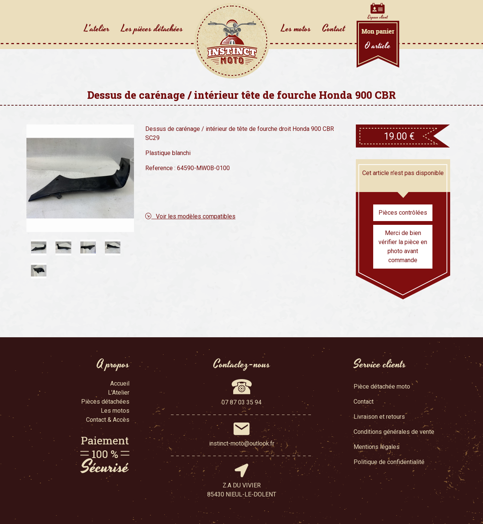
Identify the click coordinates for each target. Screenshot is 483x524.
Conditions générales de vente (394, 431)
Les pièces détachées (152, 28)
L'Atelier (118, 392)
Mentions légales (377, 446)
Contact (333, 28)
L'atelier (97, 28)
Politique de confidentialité (389, 462)
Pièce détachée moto (382, 386)
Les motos (296, 28)
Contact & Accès (107, 419)
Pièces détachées (105, 401)
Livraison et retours (379, 416)
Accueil (119, 383)
